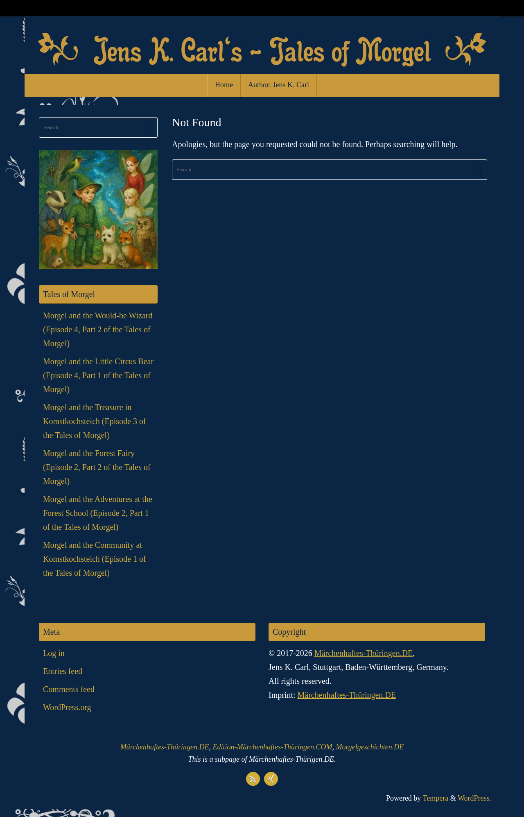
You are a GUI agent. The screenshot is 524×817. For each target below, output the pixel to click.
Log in (54, 653)
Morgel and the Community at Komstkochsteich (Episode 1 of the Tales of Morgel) (94, 558)
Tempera (436, 798)
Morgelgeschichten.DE (370, 747)
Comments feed (69, 689)
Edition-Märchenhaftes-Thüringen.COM (272, 747)
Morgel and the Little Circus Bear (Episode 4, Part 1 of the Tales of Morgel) (98, 375)
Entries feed (62, 671)
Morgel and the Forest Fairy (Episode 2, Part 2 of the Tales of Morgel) (97, 467)
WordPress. (474, 798)
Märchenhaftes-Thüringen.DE (363, 653)
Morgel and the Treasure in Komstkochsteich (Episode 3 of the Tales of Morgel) (94, 421)
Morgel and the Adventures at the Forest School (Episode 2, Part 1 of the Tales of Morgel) (97, 513)
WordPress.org (67, 707)
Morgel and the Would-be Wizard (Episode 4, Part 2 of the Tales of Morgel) (98, 329)
